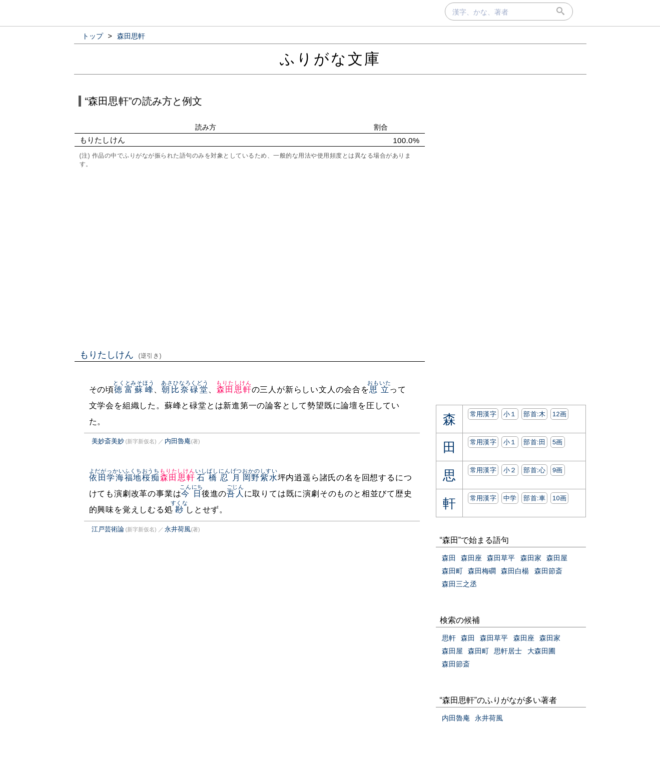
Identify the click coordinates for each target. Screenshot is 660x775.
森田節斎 (548, 571)
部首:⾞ (534, 498)
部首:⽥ (534, 442)
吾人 (235, 493)
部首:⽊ (534, 414)
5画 (557, 442)
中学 (510, 498)
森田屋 (556, 558)
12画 (559, 414)
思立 (379, 389)
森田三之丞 (459, 584)
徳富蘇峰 (134, 389)
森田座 (471, 558)
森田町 (452, 571)
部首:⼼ (534, 470)
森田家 (530, 558)
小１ (510, 414)
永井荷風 (178, 529)
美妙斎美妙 (108, 441)
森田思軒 (234, 389)
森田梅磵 (482, 571)
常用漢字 (483, 414)
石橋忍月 (218, 477)
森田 (449, 558)
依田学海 (107, 477)
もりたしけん (121, 355)
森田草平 (501, 558)
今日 (191, 493)
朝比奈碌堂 (184, 389)
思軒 (449, 638)
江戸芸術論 (108, 529)
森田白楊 (515, 571)
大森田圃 (541, 651)
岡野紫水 (260, 477)
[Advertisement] (250, 258)
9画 (557, 470)
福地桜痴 (142, 477)
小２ (510, 470)
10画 (559, 498)
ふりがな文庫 (330, 59)
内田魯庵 (178, 441)
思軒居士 (508, 651)
